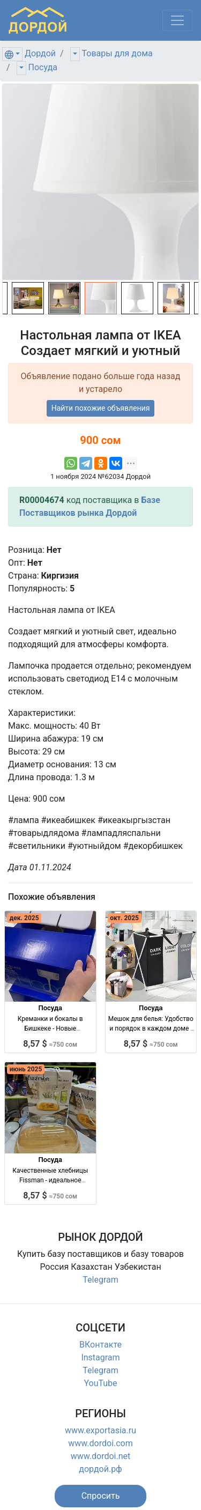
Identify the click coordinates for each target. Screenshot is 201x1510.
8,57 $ (50, 1044)
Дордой (40, 53)
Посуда (42, 67)
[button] (100, 1496)
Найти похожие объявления (100, 408)
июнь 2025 (26, 1069)
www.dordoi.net (101, 1456)
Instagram (100, 1357)
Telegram (100, 1280)
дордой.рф (100, 1469)
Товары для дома (117, 53)
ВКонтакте (100, 1344)
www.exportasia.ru (100, 1430)
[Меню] (177, 20)
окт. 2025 (124, 918)
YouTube (100, 1383)
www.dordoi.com (100, 1443)
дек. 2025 (24, 918)
